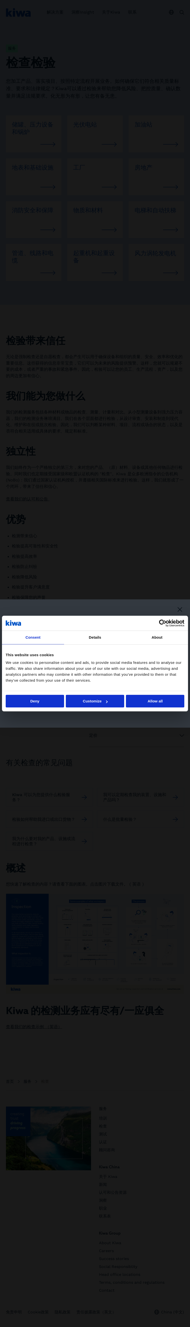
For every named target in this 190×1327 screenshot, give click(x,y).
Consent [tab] (33, 637)
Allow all (155, 701)
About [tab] (157, 637)
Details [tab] (95, 637)
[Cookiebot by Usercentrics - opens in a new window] (162, 623)
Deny (34, 701)
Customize (95, 701)
